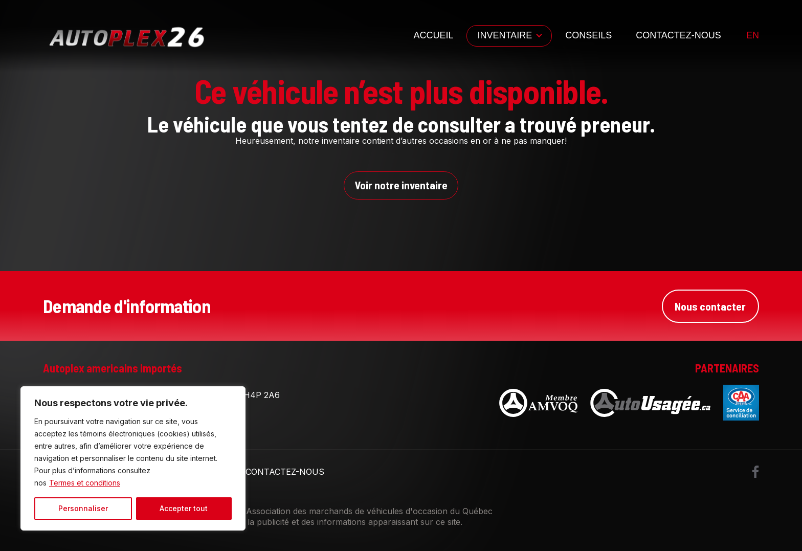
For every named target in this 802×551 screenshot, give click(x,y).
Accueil (433, 35)
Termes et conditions (84, 482)
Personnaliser (83, 508)
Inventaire (504, 35)
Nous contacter (710, 306)
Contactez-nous (678, 35)
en (752, 35)
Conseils (588, 35)
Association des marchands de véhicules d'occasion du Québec (369, 512)
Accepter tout (184, 508)
